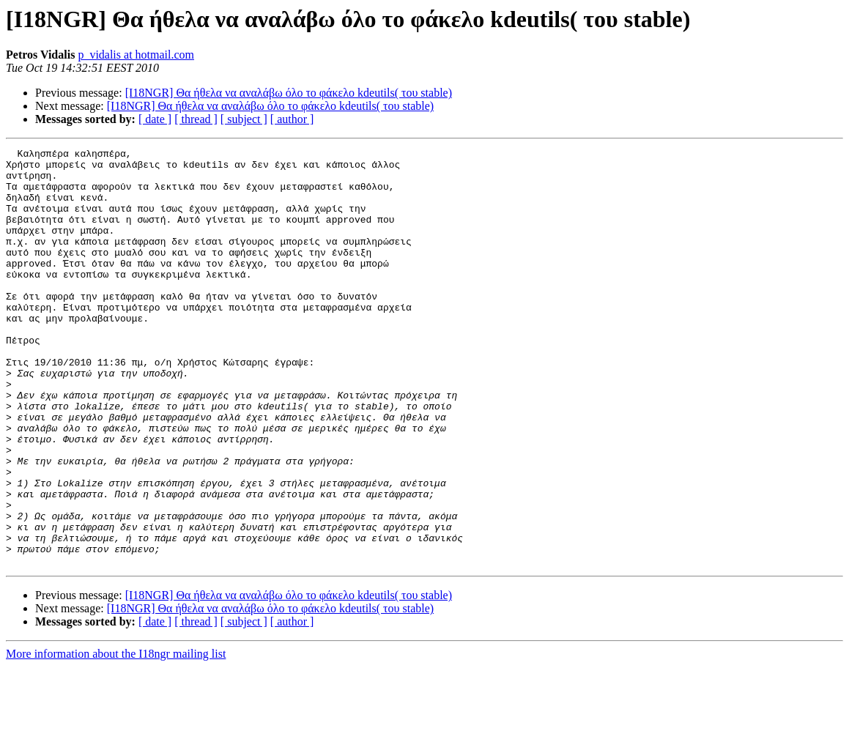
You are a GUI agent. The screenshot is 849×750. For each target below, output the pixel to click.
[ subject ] (243, 119)
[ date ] (154, 119)
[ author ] (292, 119)
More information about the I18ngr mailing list (116, 737)
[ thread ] (196, 119)
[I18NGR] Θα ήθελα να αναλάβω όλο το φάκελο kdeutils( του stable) (288, 92)
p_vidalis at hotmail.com (136, 54)
